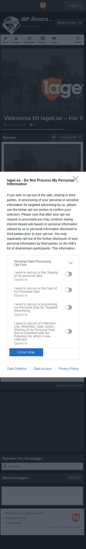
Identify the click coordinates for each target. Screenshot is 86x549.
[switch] (68, 274)
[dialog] (43, 274)
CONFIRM (26, 352)
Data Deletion (17, 368)
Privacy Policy (69, 368)
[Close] (77, 180)
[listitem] (43, 263)
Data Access (43, 368)
